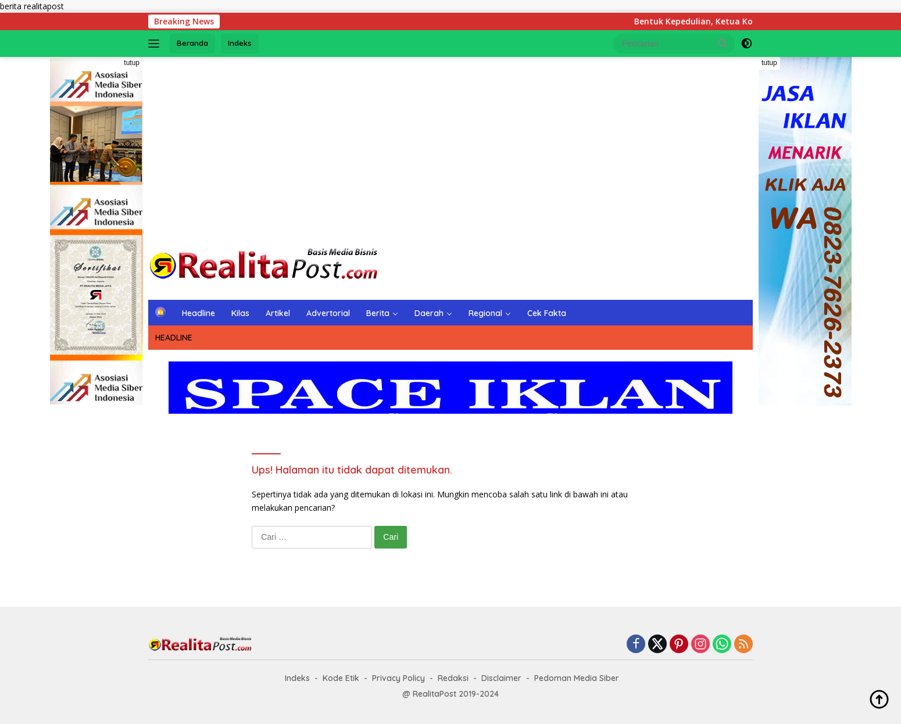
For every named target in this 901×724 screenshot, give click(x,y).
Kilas (240, 313)
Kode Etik (341, 678)
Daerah (429, 313)
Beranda (192, 43)
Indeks (240, 43)
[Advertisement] (450, 150)
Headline (198, 313)
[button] (723, 43)
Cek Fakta (546, 313)
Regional (485, 313)
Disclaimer (501, 678)
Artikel (278, 313)
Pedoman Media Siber (576, 678)
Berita (377, 313)
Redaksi (453, 678)
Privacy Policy (398, 678)
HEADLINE (173, 337)
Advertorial (328, 313)
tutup (132, 63)
